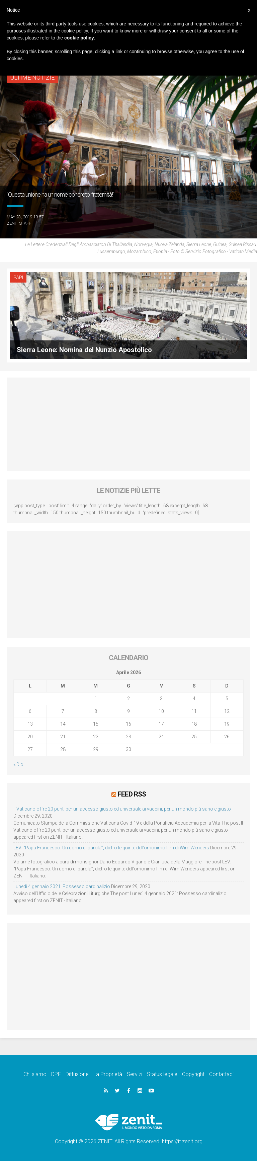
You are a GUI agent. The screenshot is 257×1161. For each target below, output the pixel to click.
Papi (18, 278)
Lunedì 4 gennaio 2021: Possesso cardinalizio (61, 886)
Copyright (193, 1074)
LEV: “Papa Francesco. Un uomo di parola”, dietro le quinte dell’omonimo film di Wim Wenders (111, 847)
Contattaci (221, 1074)
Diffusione (77, 1074)
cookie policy (79, 37)
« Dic (18, 764)
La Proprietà (107, 1074)
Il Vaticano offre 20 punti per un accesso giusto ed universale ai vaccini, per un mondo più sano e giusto (122, 809)
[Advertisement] (128, 424)
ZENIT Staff (19, 223)
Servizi (134, 1074)
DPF (56, 1074)
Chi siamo (35, 1074)
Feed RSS (131, 794)
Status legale (162, 1074)
